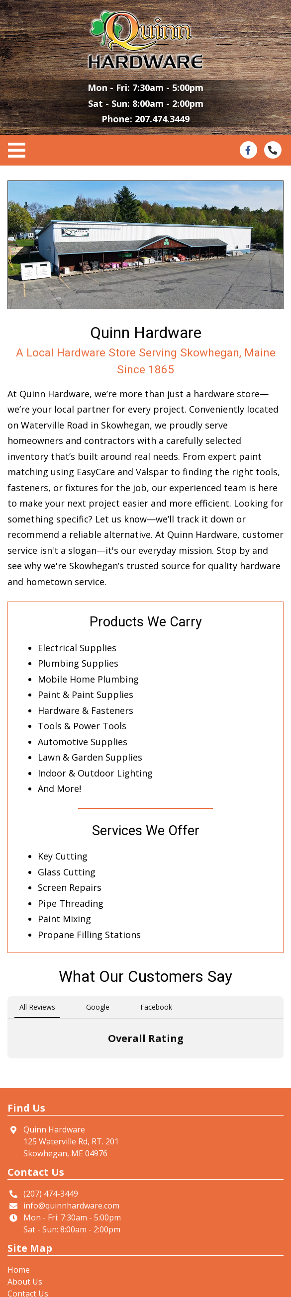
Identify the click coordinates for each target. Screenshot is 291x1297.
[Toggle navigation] (19, 150)
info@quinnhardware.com (71, 1205)
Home (18, 1269)
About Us (24, 1281)
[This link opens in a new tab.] (248, 149)
